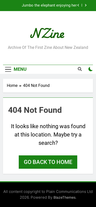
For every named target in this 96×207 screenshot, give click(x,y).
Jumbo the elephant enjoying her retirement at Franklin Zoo (49, 6)
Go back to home (48, 162)
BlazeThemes (64, 197)
